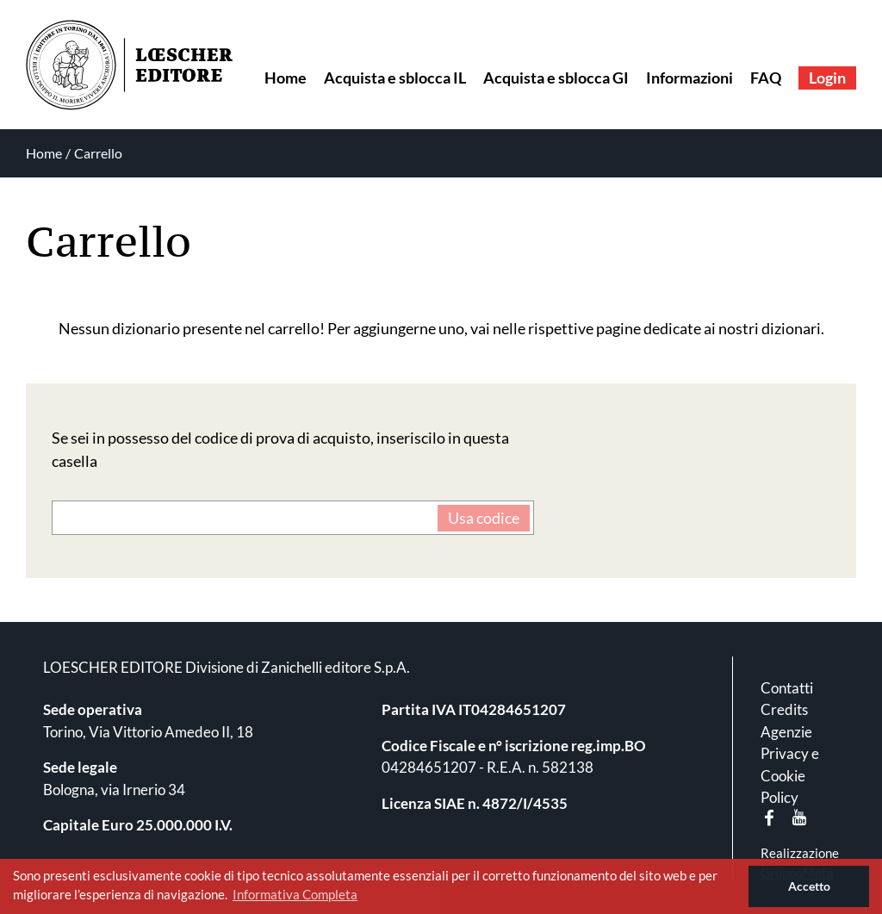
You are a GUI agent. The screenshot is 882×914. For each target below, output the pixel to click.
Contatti (787, 688)
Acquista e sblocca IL (395, 77)
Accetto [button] (809, 886)
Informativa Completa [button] (295, 894)
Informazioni (689, 77)
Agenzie (786, 732)
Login (827, 77)
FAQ (765, 77)
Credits (784, 709)
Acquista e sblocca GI (556, 77)
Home (285, 77)
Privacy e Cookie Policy (790, 775)
